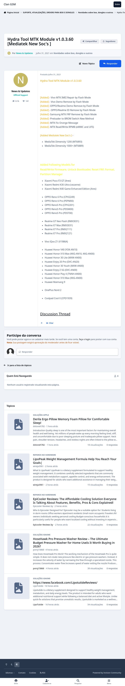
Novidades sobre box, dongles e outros (73, 53)
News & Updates (20, 91)
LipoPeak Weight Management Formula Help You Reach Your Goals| (74, 461)
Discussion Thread (55, 313)
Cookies (32, 673)
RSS (42, 673)
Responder (25, 351)
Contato (21, 673)
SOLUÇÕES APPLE (41, 415)
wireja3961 (38, 466)
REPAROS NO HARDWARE (44, 455)
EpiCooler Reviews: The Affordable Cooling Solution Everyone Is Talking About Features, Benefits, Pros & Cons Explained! (74, 501)
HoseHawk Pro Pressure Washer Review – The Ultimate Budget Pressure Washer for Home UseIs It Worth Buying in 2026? (74, 542)
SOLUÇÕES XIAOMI (41, 534)
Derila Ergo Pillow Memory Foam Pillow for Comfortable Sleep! (71, 421)
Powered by (107, 673)
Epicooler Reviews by (43, 506)
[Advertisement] (57, 23)
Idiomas (10, 673)
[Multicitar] (41, 323)
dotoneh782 (39, 426)
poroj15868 (38, 549)
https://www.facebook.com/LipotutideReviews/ (65, 583)
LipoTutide (38, 586)
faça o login (84, 339)
